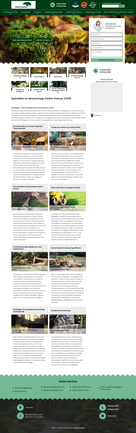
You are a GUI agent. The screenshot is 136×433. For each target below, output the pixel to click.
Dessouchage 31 (25, 12)
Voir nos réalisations (22, 40)
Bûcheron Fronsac (20, 391)
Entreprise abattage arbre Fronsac (54, 387)
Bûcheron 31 (37, 12)
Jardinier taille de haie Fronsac (81, 387)
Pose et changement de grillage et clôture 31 (118, 12)
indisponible (61, 4)
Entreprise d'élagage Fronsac (24, 388)
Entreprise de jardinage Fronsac (53, 390)
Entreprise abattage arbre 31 (54, 12)
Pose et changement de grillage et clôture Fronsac (111, 388)
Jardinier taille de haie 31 (93, 12)
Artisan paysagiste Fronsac (80, 390)
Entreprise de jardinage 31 (74, 12)
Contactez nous (43, 40)
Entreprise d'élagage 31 (10, 12)
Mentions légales (79, 428)
